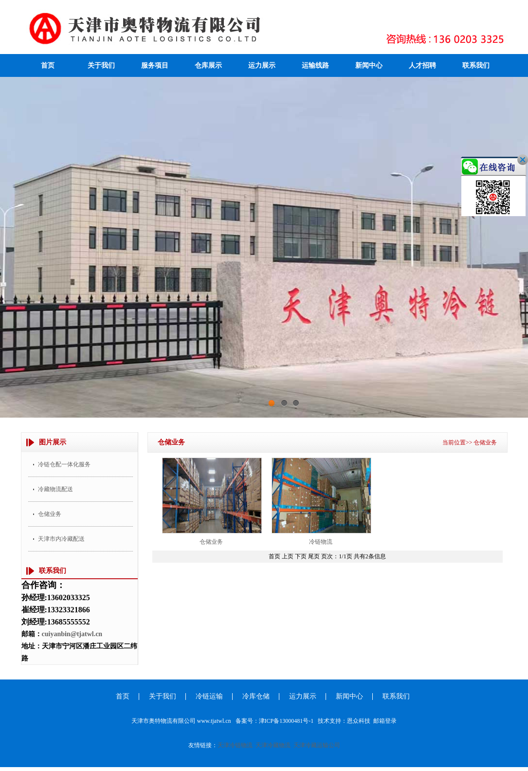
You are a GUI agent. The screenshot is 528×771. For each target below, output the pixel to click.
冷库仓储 (256, 696)
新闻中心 (368, 65)
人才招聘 (422, 65)
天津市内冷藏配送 (61, 538)
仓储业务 (49, 514)
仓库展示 (208, 65)
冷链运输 (209, 696)
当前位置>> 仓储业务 (469, 442)
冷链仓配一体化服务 (64, 464)
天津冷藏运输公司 (316, 745)
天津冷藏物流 (273, 745)
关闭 (510, 171)
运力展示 (261, 65)
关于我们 (101, 65)
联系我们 (476, 65)
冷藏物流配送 (55, 489)
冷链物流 (320, 541)
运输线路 (315, 65)
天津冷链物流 (235, 745)
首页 (48, 65)
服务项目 (154, 65)
